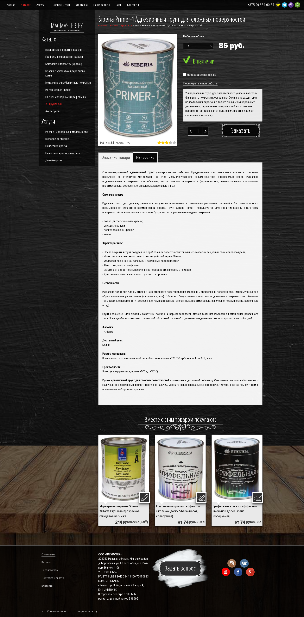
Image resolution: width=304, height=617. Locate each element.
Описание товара (115, 157)
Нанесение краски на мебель (62, 153)
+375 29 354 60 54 (261, 5)
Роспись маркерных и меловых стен (67, 132)
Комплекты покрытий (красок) (63, 64)
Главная (10, 5)
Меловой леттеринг (57, 139)
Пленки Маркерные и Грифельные (66, 97)
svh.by (94, 611)
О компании (48, 554)
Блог (118, 5)
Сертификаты (49, 570)
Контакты (133, 5)
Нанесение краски (56, 146)
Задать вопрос (180, 568)
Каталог (26, 5)
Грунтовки (55, 104)
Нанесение (145, 157)
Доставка (82, 5)
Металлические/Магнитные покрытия (68, 83)
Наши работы (101, 5)
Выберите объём (193, 36)
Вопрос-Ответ (61, 5)
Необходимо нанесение (199, 75)
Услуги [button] (41, 5)
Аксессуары (52, 111)
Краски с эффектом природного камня (65, 73)
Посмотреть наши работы (200, 83)
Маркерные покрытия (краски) (63, 50)
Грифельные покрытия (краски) (64, 57)
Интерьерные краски (58, 90)
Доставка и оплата (52, 578)
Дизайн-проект (54, 160)
